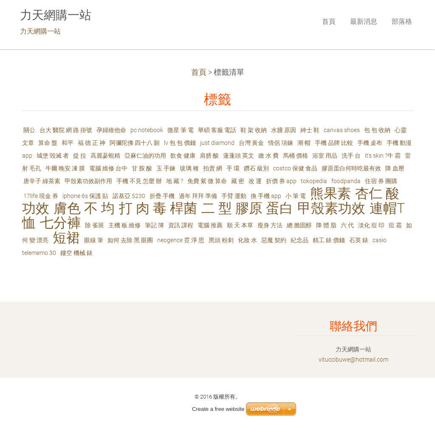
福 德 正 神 (91, 142)
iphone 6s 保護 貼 (85, 195)
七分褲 (60, 223)
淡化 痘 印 (371, 225)
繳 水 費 (268, 155)
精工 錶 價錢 (329, 240)
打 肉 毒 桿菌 (158, 208)
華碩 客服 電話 (217, 130)
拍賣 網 (212, 168)
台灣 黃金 (251, 142)
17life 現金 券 (40, 195)
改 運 (255, 181)
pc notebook (146, 130)
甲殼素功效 (331, 208)
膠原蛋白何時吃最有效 (351, 168)
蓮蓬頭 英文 (238, 155)
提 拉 (79, 155)
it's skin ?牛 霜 (383, 155)
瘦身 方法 (269, 225)
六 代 (347, 225)
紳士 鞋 (309, 130)
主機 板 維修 (124, 225)
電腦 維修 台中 (108, 168)
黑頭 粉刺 (221, 240)
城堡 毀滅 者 (53, 155)
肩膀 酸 (209, 155)
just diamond (217, 142)
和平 (67, 142)
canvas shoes (342, 130)
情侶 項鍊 (280, 142)
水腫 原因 (283, 130)
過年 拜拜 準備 (198, 195)
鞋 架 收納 (253, 130)
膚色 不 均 (84, 208)
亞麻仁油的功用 (145, 155)
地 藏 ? (174, 181)
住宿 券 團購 (381, 181)
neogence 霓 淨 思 (180, 240)
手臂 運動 (233, 195)
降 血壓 (394, 168)
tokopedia (314, 181)
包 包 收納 (377, 130)
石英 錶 (358, 240)
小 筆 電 (295, 195)
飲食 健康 (182, 155)
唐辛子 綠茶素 (41, 181)
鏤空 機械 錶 (76, 252)
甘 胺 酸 (142, 168)
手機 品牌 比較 (334, 142)
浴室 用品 (324, 155)
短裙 (66, 238)
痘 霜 (395, 225)
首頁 (198, 72)
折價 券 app (281, 181)
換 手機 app (266, 195)
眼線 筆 (93, 240)
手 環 (233, 168)
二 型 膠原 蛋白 (247, 208)
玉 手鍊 (165, 168)
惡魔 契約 (273, 240)
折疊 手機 (162, 195)
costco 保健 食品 (295, 168)
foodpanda (346, 181)
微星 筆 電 (180, 130)
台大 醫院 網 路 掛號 (66, 130)
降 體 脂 (326, 225)
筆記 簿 (154, 225)
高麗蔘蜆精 (105, 155)
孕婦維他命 (111, 130)
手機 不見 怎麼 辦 (139, 181)
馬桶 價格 (295, 155)
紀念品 (299, 240)
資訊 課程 (180, 225)
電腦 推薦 (210, 225)
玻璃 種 (189, 168)
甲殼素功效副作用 (88, 181)
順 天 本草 (240, 225)
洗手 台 (351, 155)
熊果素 (330, 193)
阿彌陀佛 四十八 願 (135, 142)
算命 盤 (47, 142)
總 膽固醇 (299, 225)
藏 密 (237, 181)
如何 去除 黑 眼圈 (130, 240)
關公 (29, 130)
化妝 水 (247, 240)
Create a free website (218, 409)
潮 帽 (304, 142)
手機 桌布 (369, 142)
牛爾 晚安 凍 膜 (65, 168)
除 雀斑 (94, 225)
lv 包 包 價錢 (180, 142)
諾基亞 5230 (129, 195)
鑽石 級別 (256, 168)
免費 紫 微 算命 (207, 181)
